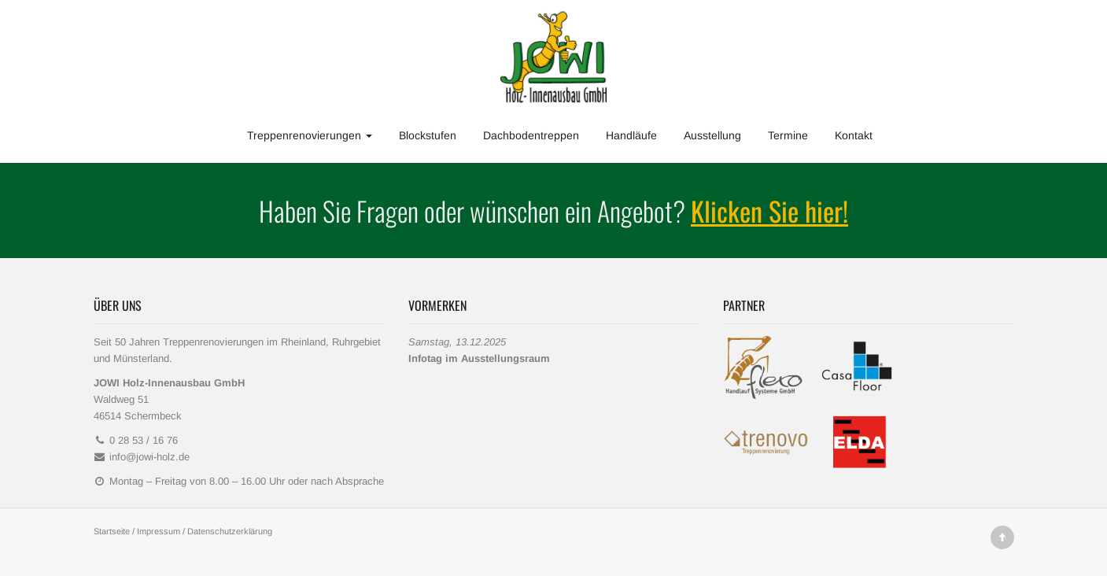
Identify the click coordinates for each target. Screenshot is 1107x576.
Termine (788, 135)
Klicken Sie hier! (769, 210)
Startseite (112, 531)
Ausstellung (712, 135)
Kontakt (854, 135)
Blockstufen (427, 135)
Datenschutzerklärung (229, 531)
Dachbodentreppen (531, 135)
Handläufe (631, 135)
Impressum (158, 531)
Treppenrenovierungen (309, 135)
